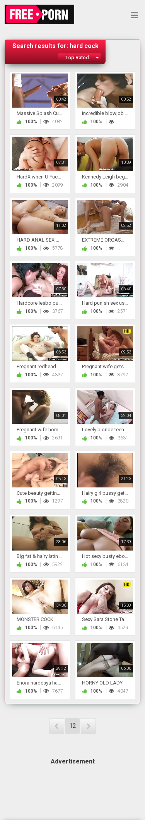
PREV (56, 726)
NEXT (88, 726)
